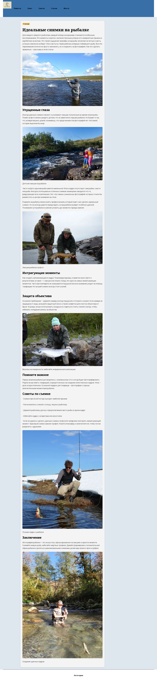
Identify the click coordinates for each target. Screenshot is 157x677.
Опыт (30, 4)
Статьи (54, 4)
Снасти (42, 4)
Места (66, 4)
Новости (17, 4)
